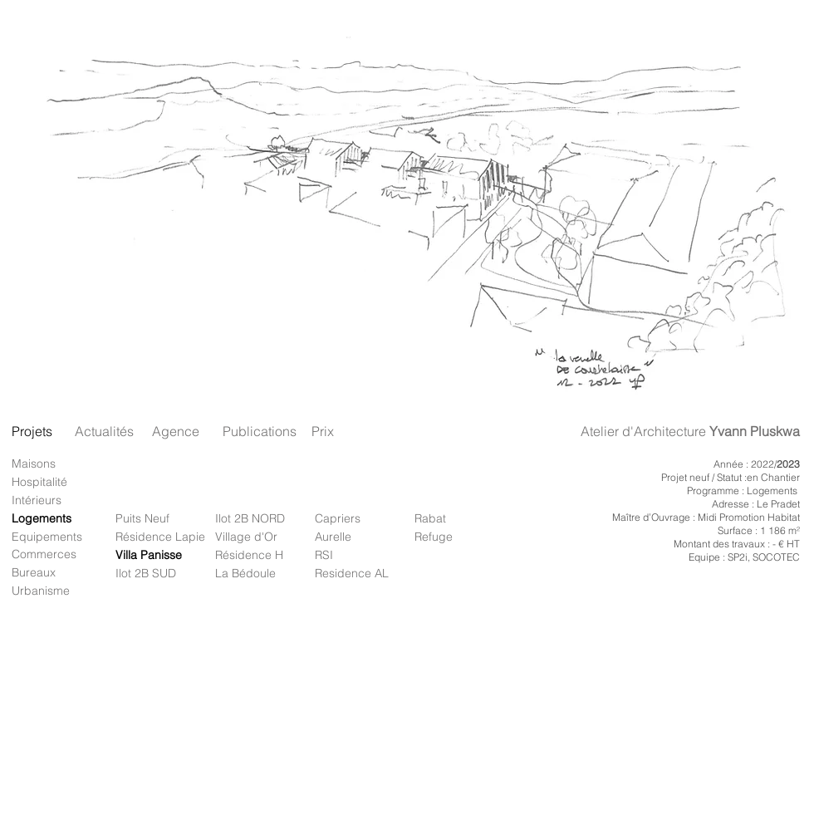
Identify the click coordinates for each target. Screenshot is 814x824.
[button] (406, 208)
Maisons (34, 463)
